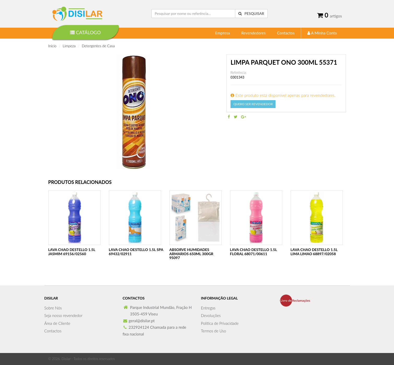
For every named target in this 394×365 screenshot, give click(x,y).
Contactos (286, 33)
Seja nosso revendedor (63, 315)
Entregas (208, 308)
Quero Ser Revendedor (253, 104)
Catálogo (85, 32)
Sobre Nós (53, 308)
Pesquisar (251, 13)
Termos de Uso (213, 330)
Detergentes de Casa (98, 46)
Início (52, 46)
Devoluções (211, 315)
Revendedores (253, 33)
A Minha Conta (322, 33)
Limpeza (69, 46)
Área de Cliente (57, 323)
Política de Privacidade (220, 323)
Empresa (222, 33)
